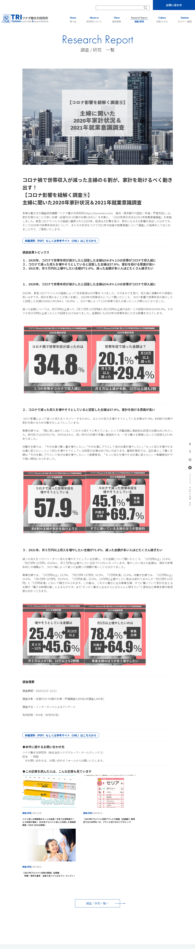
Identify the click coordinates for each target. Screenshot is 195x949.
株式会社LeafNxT (126, 916)
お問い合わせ (174, 5)
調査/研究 (139, 19)
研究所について (94, 19)
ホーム (73, 19)
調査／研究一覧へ (98, 847)
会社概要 (181, 898)
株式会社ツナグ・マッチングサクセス (97, 913)
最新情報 (116, 19)
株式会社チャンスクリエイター (100, 916)
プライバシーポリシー (160, 898)
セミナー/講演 (185, 19)
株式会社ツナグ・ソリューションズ (61, 913)
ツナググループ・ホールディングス (66, 910)
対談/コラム (162, 19)
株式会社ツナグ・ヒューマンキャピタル (136, 913)
